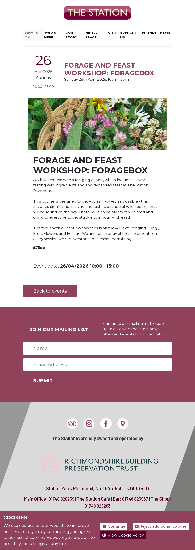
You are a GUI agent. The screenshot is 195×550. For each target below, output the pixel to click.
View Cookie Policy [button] (123, 535)
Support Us (128, 34)
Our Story (71, 34)
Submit (43, 380)
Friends (149, 32)
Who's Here (50, 34)
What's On (31, 34)
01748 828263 (98, 505)
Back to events (50, 291)
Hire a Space (91, 34)
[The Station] (97, 13)
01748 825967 (135, 498)
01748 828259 (61, 498)
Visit (112, 32)
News (165, 32)
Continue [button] (113, 526)
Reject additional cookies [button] (161, 526)
